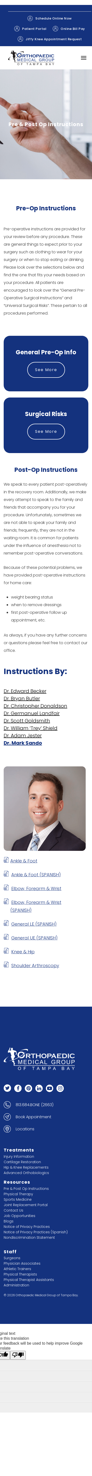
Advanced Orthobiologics (26, 1172)
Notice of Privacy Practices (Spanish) (36, 1232)
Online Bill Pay (69, 28)
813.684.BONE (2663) (34, 1104)
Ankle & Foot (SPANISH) (36, 875)
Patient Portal (30, 28)
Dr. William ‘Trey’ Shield (30, 728)
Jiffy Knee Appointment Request (50, 39)
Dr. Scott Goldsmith (27, 720)
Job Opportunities (19, 1215)
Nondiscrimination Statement (29, 1237)
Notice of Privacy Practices (27, 1226)
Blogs (8, 1221)
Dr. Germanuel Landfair (32, 713)
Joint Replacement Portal (26, 1204)
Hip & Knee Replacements (26, 1167)
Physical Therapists (20, 1274)
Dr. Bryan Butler (22, 698)
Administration (16, 1285)
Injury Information (19, 1156)
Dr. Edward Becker (25, 691)
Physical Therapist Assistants (29, 1279)
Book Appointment (33, 1117)
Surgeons (12, 1258)
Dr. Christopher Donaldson (35, 705)
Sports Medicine (18, 1199)
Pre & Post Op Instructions (26, 1188)
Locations (25, 1129)
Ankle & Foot (23, 861)
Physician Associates (22, 1263)
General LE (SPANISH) (34, 924)
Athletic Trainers (17, 1268)
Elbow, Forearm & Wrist (36, 888)
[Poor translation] (18, 1355)
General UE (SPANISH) (34, 938)
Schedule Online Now (49, 18)
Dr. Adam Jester (23, 735)
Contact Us (13, 1210)
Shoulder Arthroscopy (35, 965)
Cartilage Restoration (22, 1161)
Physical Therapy (18, 1194)
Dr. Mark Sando (23, 742)
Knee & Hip (23, 952)
